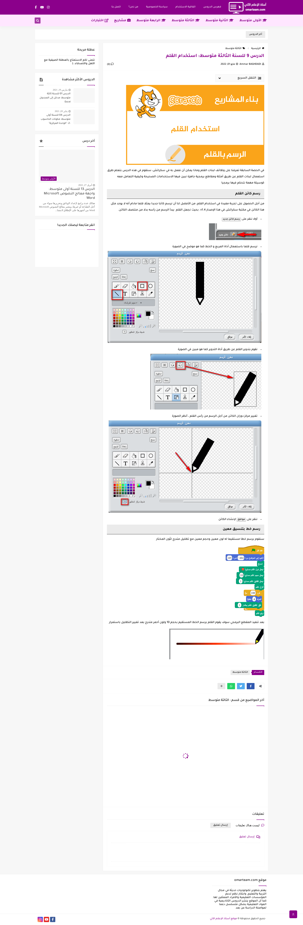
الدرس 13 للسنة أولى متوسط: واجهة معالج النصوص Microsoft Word (69, 194)
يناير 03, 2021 (61, 111)
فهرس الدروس (212, 7)
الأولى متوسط (253, 20)
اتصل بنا (116, 7)
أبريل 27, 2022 (85, 185)
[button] (251, 686)
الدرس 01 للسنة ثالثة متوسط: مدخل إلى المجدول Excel (55, 98)
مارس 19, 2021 (60, 89)
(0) (110, 64)
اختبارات (99, 20)
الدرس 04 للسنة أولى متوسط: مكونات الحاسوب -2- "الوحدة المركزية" (55, 119)
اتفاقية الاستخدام (185, 7)
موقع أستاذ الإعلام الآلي (223, 918)
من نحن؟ (133, 7)
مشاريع (122, 20)
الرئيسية (257, 48)
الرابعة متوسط (151, 20)
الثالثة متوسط (186, 20)
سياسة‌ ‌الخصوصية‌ (157, 7)
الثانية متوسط (219, 20)
